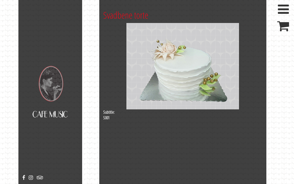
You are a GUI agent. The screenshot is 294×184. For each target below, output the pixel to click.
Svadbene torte (125, 15)
